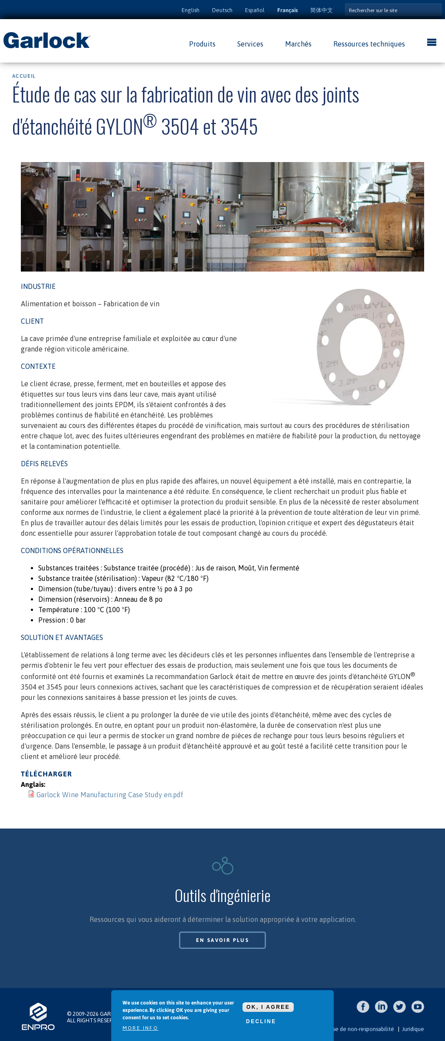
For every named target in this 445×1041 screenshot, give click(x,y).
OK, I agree (268, 1007)
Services (250, 44)
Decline (261, 1021)
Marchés (298, 44)
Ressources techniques (369, 44)
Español (255, 10)
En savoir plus (222, 940)
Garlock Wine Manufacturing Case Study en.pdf (110, 795)
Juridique (413, 1029)
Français (287, 10)
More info (141, 1028)
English (190, 10)
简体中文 (321, 10)
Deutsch (222, 10)
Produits (202, 44)
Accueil (24, 76)
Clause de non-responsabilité (358, 1029)
